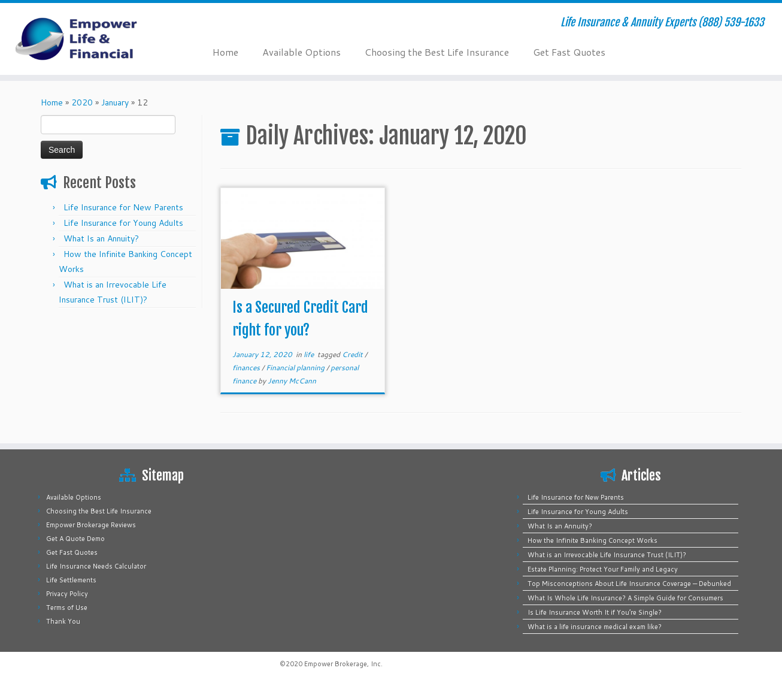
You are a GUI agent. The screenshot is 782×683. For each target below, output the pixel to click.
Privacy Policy (67, 594)
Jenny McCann (292, 381)
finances (247, 367)
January (115, 102)
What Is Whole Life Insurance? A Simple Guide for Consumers (625, 598)
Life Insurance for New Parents (123, 207)
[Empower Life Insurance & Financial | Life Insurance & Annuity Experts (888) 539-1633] (90, 39)
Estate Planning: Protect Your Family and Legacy (603, 569)
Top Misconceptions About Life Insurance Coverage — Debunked (629, 583)
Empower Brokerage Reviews (91, 525)
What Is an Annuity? (101, 238)
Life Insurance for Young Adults (123, 223)
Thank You (63, 621)
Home (225, 52)
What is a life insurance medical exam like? (595, 626)
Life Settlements (71, 580)
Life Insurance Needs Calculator (96, 566)
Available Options (301, 52)
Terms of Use (66, 607)
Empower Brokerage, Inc (342, 664)
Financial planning (296, 367)
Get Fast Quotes (569, 52)
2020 (82, 102)
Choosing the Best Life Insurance (437, 52)
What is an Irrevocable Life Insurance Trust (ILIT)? (607, 555)
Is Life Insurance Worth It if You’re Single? (595, 612)
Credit (353, 354)
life (310, 354)
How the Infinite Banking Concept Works (592, 540)
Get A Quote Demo (75, 538)
